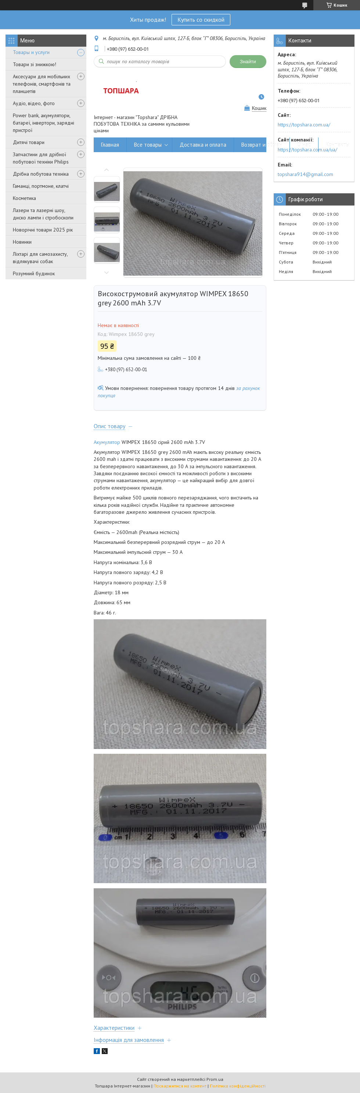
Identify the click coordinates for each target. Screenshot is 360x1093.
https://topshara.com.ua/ (304, 124)
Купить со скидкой (200, 19)
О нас (304, 144)
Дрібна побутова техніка (41, 174)
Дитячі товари (28, 142)
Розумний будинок (34, 273)
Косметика (24, 198)
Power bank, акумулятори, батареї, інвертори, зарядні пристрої (43, 122)
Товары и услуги (31, 52)
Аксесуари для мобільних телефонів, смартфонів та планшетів (42, 83)
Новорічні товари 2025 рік (43, 229)
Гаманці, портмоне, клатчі (41, 186)
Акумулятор (107, 442)
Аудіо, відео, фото (34, 103)
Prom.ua (214, 1079)
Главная (110, 144)
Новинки (22, 242)
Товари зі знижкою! (34, 64)
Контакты (337, 144)
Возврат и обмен (261, 144)
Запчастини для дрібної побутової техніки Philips (41, 158)
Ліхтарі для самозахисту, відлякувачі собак (40, 258)
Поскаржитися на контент (180, 1086)
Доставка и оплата (203, 144)
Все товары (148, 144)
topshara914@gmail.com (305, 174)
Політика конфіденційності (238, 1086)
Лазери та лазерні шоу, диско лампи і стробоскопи (43, 214)
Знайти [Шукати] (248, 61)
